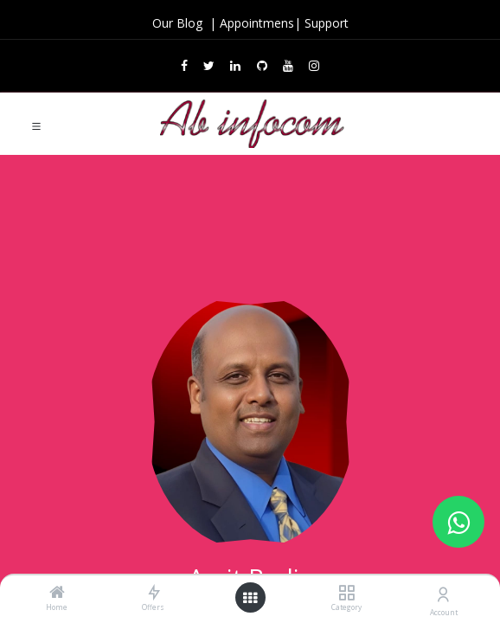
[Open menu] (250, 598)
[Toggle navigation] (36, 124)
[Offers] (153, 593)
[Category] (346, 593)
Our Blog (179, 23)
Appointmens (257, 23)
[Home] (57, 593)
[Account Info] (443, 594)
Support (326, 23)
